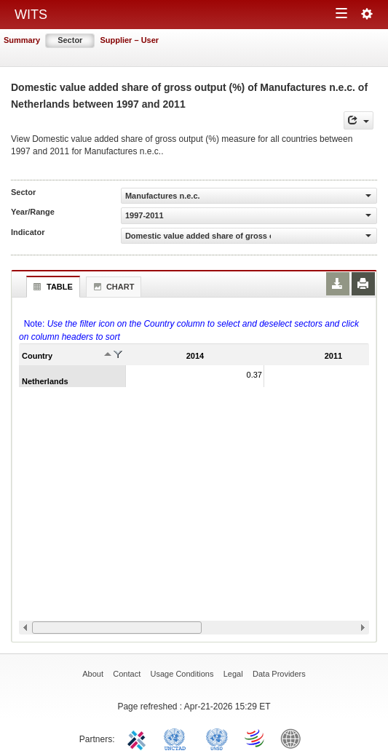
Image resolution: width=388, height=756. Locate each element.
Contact (126, 673)
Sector (70, 40)
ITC (139, 737)
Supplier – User (129, 40)
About (92, 673)
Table (51, 286)
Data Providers (279, 673)
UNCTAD (177, 737)
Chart (112, 286)
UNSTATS (216, 737)
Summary (22, 40)
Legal (233, 673)
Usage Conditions (182, 673)
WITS (31, 14)
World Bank (294, 737)
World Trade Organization (255, 737)
